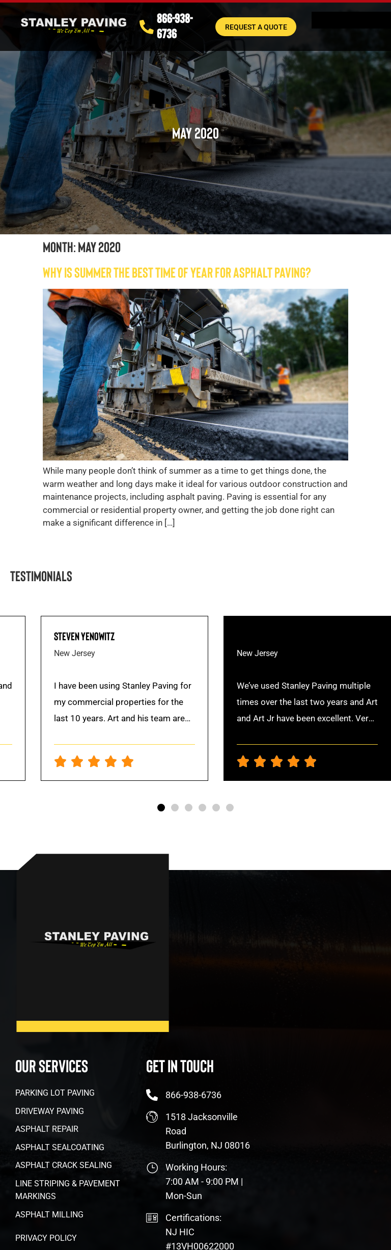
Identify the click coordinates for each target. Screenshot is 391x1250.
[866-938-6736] (147, 27)
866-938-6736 (175, 26)
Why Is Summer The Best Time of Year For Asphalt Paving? (177, 272)
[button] (161, 807)
